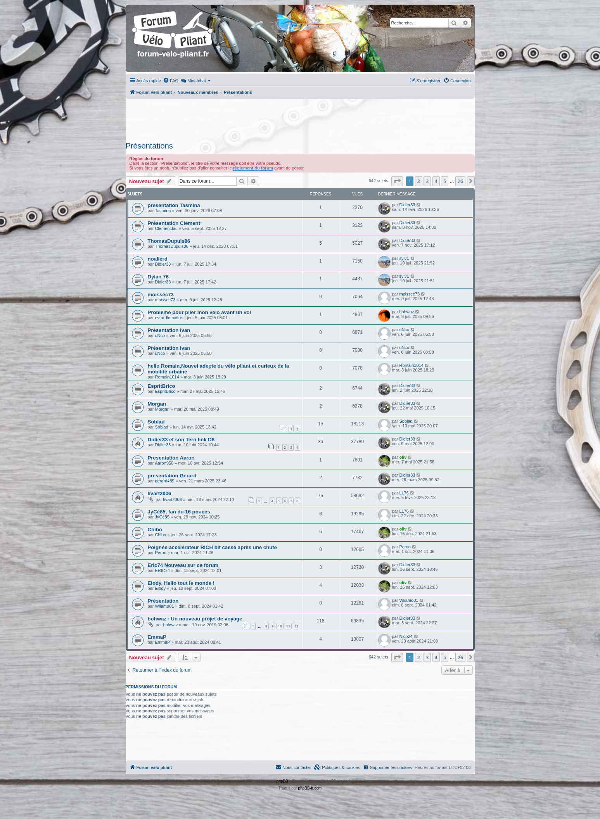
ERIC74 (162, 570)
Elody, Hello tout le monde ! (181, 583)
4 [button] (436, 181)
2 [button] (418, 181)
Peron (160, 552)
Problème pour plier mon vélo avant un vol (199, 312)
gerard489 (164, 481)
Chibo (155, 529)
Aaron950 (164, 463)
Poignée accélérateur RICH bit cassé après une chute (212, 547)
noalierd (158, 259)
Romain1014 (167, 377)
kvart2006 (159, 493)
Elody (160, 588)
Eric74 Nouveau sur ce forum (183, 565)
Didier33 (407, 204)
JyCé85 (162, 517)
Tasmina (163, 210)
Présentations (149, 146)
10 (280, 626)
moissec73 (161, 294)
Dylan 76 (158, 277)
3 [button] (427, 181)
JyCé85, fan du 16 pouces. (180, 512)
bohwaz (406, 311)
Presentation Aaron (171, 458)
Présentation (163, 601)
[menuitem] (170, 80)
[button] (397, 181)
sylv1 (404, 258)
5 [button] (444, 181)
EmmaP (157, 637)
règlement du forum (253, 168)
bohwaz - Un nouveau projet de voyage (195, 619)
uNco (160, 335)
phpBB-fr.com (310, 788)
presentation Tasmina (174, 205)
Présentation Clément (174, 223)
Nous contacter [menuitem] (293, 767)
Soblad (156, 422)
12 (296, 626)
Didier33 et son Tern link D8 (181, 439)
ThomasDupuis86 (169, 241)
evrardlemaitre (168, 317)
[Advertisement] (300, 117)
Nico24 (405, 636)
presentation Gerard (172, 476)
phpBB (282, 781)
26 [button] (460, 181)
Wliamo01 (164, 606)
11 (288, 626)
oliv (402, 457)
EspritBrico (161, 386)
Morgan (157, 404)
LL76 (403, 493)
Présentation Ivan (169, 330)
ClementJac (166, 228)
